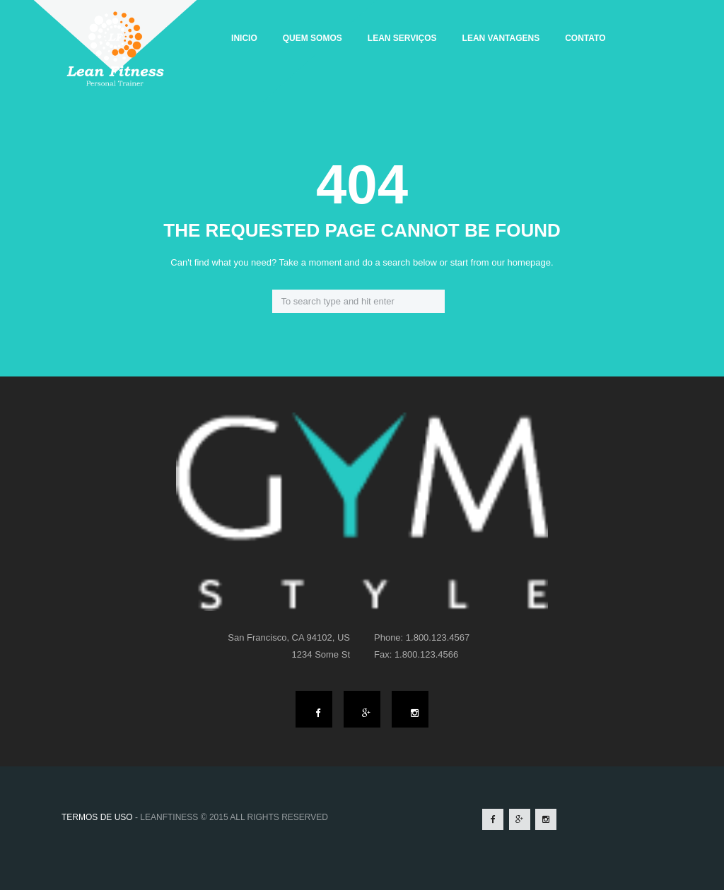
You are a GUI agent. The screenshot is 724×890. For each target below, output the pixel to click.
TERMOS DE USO (97, 817)
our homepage (521, 262)
